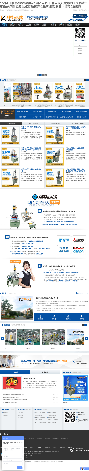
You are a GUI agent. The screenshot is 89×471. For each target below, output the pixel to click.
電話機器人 (39, 438)
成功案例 (53, 25)
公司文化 (20, 412)
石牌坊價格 (47, 438)
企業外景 (78, 348)
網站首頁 (4, 25)
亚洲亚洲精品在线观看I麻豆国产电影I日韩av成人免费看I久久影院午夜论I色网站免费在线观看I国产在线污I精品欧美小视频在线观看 (31, 461)
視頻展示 (81, 10)
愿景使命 (20, 415)
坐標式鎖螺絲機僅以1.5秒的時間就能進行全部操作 (15, 399)
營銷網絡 (69, 25)
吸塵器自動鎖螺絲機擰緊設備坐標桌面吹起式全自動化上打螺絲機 (64, 105)
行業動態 (45, 372)
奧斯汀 (25, 438)
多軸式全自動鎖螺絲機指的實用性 (11, 397)
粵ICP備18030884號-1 (54, 451)
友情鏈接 (5, 434)
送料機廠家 (63, 438)
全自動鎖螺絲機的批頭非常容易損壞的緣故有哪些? (22, 105)
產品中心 (44, 25)
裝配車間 (28, 348)
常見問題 (61, 25)
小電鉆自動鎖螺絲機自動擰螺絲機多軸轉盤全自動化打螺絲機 (43, 105)
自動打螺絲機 (55, 438)
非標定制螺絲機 (81, 117)
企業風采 (28, 25)
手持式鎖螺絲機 (66, 111)
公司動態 (15, 372)
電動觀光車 (31, 438)
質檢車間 (53, 348)
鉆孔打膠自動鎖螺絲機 (66, 117)
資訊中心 (20, 25)
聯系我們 (86, 10)
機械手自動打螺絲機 (81, 111)
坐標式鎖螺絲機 (37, 111)
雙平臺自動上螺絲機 (22, 111)
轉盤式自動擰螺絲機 (52, 117)
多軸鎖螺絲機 (52, 111)
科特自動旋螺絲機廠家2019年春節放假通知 (13, 394)
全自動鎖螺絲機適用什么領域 (10, 402)
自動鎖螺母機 (37, 117)
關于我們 (75, 10)
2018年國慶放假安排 (29, 378)
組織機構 (20, 417)
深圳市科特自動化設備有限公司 (47, 298)
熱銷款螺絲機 (22, 117)
